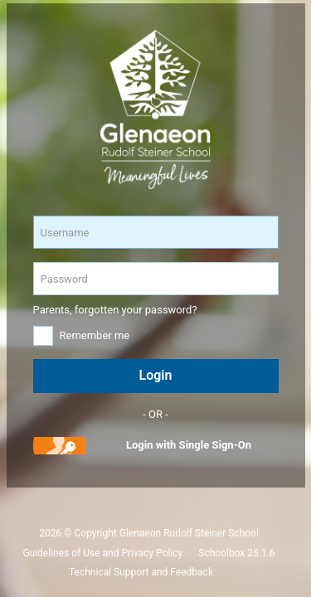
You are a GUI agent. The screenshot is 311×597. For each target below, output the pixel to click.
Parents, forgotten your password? (115, 309)
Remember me (95, 335)
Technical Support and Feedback (141, 572)
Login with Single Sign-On (188, 445)
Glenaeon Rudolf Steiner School (189, 533)
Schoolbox (221, 553)
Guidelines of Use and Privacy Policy (102, 553)
